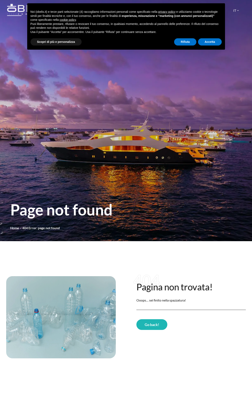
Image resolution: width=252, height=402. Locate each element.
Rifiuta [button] (185, 41)
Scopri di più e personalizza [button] (56, 41)
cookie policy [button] (68, 19)
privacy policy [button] (167, 11)
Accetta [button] (210, 41)
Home (14, 228)
